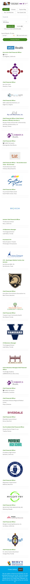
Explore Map (22, 9)
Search (6, 9)
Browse (13, 9)
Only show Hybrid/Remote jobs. (12, 29)
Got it (20, 569)
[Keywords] (15, 17)
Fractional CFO (7, 239)
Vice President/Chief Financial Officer (13, 427)
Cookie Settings (12, 569)
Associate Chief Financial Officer (12, 52)
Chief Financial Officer (9, 82)
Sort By (4, 35)
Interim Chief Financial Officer (11, 219)
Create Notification (22, 35)
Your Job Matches (9, 12)
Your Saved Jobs (21, 12)
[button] (20, 26)
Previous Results (15, 39)
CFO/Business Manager (9, 229)
